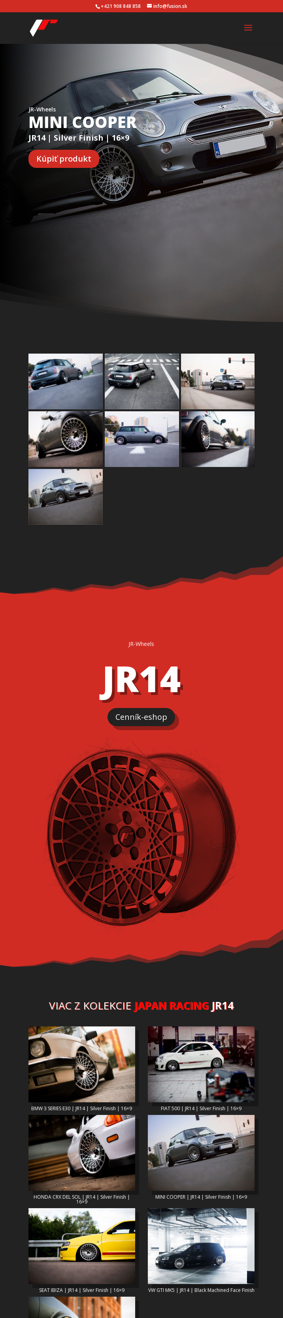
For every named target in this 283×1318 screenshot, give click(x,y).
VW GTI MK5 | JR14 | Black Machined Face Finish (201, 1261)
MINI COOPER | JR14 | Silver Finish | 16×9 (201, 1168)
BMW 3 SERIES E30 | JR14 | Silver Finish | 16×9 (81, 1079)
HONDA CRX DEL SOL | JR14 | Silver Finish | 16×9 (82, 1170)
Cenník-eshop (141, 688)
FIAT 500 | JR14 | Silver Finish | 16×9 (201, 1079)
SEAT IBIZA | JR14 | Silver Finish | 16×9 (82, 1261)
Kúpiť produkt (63, 158)
